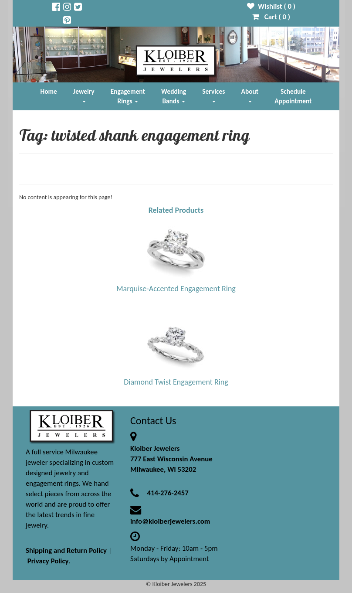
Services (213, 94)
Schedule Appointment (292, 96)
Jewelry (83, 94)
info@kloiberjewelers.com (170, 521)
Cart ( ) (271, 16)
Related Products (176, 210)
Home (49, 91)
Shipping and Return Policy (66, 550)
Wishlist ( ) (271, 6)
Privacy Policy (48, 561)
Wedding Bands (173, 96)
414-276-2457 (167, 493)
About (249, 94)
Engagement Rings (128, 96)
